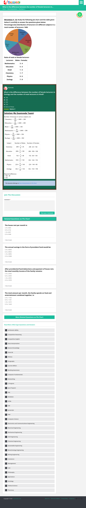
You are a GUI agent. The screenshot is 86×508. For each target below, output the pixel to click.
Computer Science (12, 419)
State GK (9, 352)
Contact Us (71, 498)
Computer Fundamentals (14, 374)
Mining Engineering (12, 454)
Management (10, 463)
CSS (7, 405)
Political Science (11, 485)
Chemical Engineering (13, 441)
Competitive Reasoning (13, 334)
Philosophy (9, 472)
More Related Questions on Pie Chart (29, 317)
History (8, 357)
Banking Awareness (12, 370)
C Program (9, 383)
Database (9, 397)
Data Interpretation (24, 183)
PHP (7, 414)
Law (7, 468)
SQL (7, 392)
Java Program (10, 388)
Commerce (9, 459)
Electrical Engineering (13, 428)
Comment (7, 199)
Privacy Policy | (64, 498)
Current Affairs (11, 365)
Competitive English (12, 339)
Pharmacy (9, 490)
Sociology (9, 481)
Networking (10, 379)
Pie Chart (34, 183)
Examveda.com (17, 498)
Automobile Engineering (13, 445)
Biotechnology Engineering (14, 450)
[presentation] (14, 128)
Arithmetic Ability (11, 330)
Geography (9, 361)
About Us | (47, 498)
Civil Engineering (11, 437)
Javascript (9, 410)
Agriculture (10, 477)
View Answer (8, 240)
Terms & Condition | (55, 498)
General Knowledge (12, 348)
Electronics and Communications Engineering (19, 423)
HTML (8, 401)
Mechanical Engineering (13, 432)
